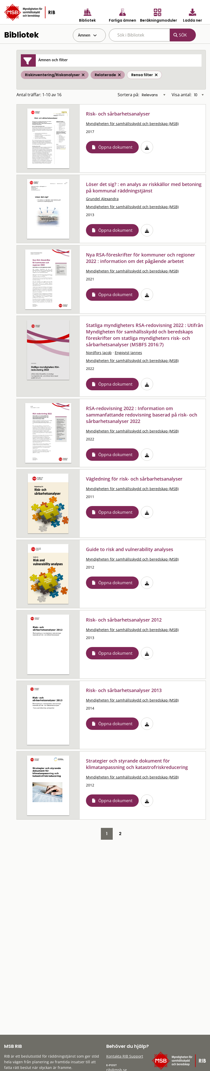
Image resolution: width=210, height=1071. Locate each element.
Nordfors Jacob (99, 352)
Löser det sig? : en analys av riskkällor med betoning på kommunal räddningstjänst (144, 187)
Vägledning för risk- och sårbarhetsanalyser (134, 479)
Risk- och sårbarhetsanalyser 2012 (124, 620)
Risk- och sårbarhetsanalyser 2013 (124, 690)
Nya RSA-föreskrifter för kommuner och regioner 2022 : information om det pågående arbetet (140, 258)
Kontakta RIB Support (124, 1056)
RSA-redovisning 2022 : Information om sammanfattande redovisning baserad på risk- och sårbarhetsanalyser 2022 (141, 414)
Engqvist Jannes (128, 352)
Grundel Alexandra (102, 198)
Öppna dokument (115, 147)
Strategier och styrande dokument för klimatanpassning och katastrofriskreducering (137, 764)
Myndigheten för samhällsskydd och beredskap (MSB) (132, 123)
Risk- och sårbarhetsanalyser (118, 114)
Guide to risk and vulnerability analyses (129, 549)
